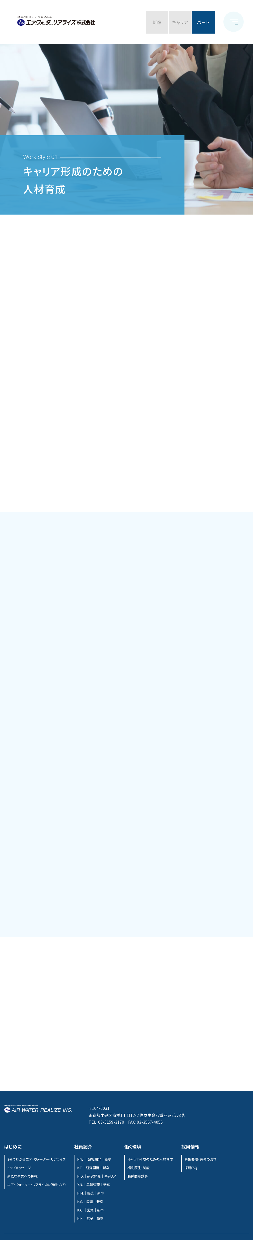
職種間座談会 (137, 1176)
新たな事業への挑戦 (22, 1176)
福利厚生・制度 (138, 1167)
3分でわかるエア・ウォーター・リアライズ (36, 1159)
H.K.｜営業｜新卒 (90, 1218)
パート (203, 22)
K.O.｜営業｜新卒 (90, 1210)
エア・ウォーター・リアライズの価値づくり (36, 1184)
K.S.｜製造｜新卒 (90, 1201)
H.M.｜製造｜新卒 (90, 1193)
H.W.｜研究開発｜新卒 (94, 1159)
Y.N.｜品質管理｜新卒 (93, 1184)
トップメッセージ (19, 1167)
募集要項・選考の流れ (200, 1159)
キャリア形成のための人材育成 (150, 1159)
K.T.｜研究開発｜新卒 (93, 1167)
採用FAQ (190, 1167)
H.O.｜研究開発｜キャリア (96, 1176)
